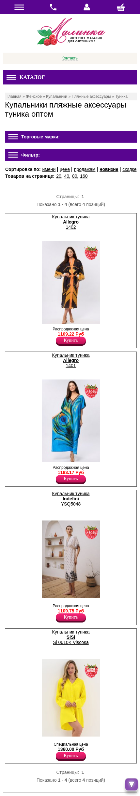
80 (74, 176)
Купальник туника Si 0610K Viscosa (71, 637)
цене (65, 169)
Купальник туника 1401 (71, 360)
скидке (129, 169)
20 (58, 176)
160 (83, 176)
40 (67, 176)
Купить (71, 340)
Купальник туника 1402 (71, 222)
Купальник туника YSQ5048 (71, 499)
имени (48, 169)
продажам (85, 169)
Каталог (26, 77)
